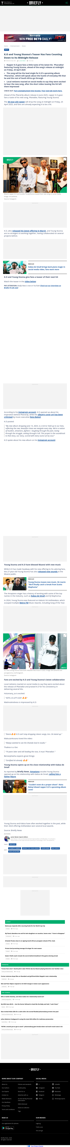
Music (24, 46)
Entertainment (15, 46)
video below (30, 281)
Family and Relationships (7, 971)
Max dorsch (55, 848)
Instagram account (27, 412)
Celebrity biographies (6, 999)
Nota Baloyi (35, 417)
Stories (3, 1007)
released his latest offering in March (29, 231)
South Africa (4, 1022)
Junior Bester (23, 60)
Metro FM (24, 603)
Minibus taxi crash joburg (31, 848)
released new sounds (48, 571)
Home (6, 46)
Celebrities (4, 979)
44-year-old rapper (16, 102)
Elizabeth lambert (14, 848)
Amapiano (35, 771)
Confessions (8, 936)
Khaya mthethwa (14, 851)
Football (7, 928)
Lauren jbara (45, 848)
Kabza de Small (38, 596)
